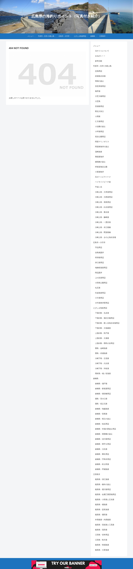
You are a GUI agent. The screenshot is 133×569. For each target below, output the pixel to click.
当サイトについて (102, 51)
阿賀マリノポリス (102, 142)
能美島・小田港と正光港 (104, 499)
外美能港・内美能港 (103, 520)
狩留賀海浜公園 (101, 167)
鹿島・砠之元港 (101, 404)
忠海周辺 (98, 71)
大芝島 (97, 101)
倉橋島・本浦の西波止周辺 (105, 429)
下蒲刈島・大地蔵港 (103, 328)
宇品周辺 (98, 247)
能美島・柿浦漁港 (102, 545)
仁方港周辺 (99, 121)
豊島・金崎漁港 (101, 348)
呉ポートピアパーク (103, 177)
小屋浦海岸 (99, 172)
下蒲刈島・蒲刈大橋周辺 (104, 318)
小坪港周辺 (99, 131)
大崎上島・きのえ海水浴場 (105, 237)
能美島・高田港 (101, 530)
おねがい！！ (100, 56)
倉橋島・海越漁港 (102, 409)
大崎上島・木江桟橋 (103, 227)
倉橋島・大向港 (101, 449)
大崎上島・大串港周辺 (103, 192)
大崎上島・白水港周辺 (103, 207)
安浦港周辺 (99, 106)
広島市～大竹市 (99, 242)
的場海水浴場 (100, 76)
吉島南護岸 (99, 253)
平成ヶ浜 (98, 187)
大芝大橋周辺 (100, 96)
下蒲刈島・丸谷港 (102, 313)
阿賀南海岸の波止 (102, 147)
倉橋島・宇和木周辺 (103, 459)
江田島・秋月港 (101, 540)
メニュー (96, 46)
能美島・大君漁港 (102, 550)
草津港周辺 (99, 258)
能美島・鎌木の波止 (103, 484)
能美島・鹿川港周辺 (103, 489)
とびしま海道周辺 (100, 308)
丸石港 (97, 288)
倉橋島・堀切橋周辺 (103, 394)
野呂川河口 (99, 111)
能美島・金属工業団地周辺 (105, 494)
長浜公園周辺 (100, 137)
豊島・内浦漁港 (101, 353)
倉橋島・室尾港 (101, 414)
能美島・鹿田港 (101, 515)
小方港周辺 (99, 298)
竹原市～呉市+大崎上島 (102, 66)
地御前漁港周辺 (101, 268)
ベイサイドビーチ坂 (103, 182)
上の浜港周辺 (100, 278)
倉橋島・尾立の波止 (103, 419)
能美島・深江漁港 (102, 479)
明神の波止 (99, 81)
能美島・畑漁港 (101, 504)
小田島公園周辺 (101, 283)
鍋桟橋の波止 (100, 162)
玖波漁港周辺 (100, 293)
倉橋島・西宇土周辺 (103, 444)
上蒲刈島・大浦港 (102, 338)
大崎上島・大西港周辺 (103, 197)
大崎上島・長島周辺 (103, 202)
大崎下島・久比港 (102, 363)
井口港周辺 (99, 263)
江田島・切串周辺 (102, 535)
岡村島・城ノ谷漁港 (103, 373)
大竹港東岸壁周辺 (102, 303)
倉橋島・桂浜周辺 (102, 424)
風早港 (97, 91)
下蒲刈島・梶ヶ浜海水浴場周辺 (107, 323)
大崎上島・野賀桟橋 (103, 232)
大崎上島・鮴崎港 (102, 217)
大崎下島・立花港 (102, 358)
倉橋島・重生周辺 (102, 454)
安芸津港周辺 (100, 86)
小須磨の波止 (100, 126)
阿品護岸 (98, 273)
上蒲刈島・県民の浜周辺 (104, 343)
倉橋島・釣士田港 (102, 464)
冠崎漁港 (98, 152)
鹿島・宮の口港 (101, 399)
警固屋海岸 (99, 157)
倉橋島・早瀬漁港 (102, 469)
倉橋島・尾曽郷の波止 (103, 434)
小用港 (97, 116)
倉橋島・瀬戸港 (101, 384)
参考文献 (98, 61)
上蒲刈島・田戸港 (102, 333)
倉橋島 (95, 378)
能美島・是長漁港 (102, 510)
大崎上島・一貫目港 (103, 222)
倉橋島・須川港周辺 (103, 439)
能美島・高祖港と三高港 (104, 525)
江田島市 (96, 474)
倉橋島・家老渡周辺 (103, 389)
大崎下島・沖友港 (102, 368)
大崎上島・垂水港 (102, 212)
